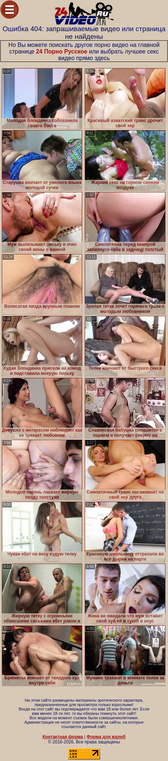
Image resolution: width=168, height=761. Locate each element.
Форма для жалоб (106, 736)
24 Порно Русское (61, 51)
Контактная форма (62, 736)
